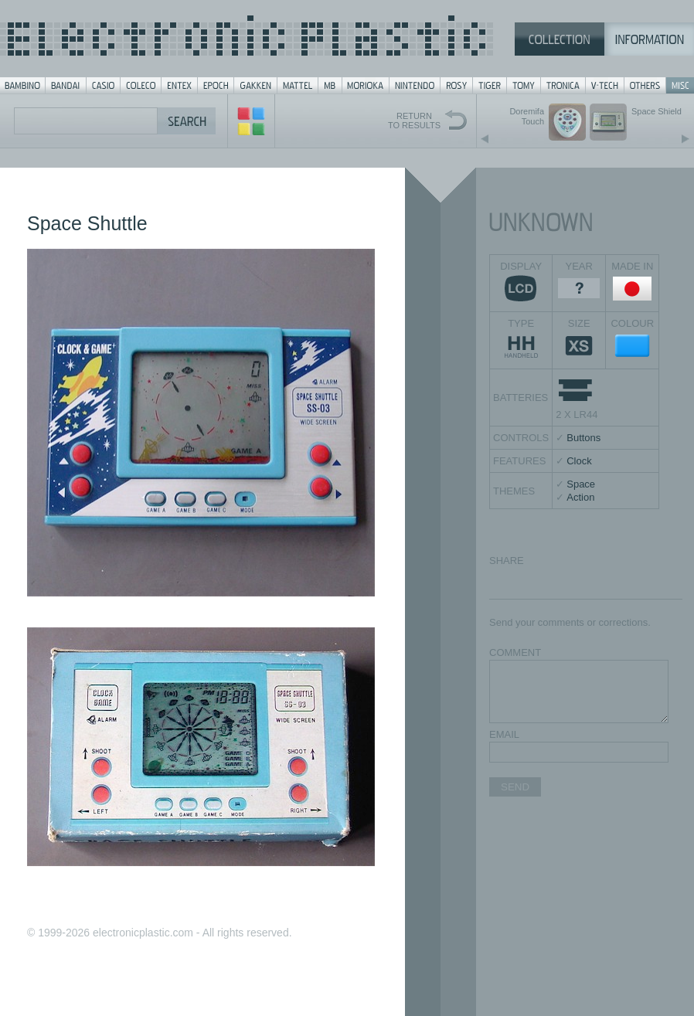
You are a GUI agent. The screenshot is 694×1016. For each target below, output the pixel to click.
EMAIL (504, 734)
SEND (515, 787)
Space (580, 484)
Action (580, 497)
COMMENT (515, 652)
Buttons (583, 437)
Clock (579, 461)
